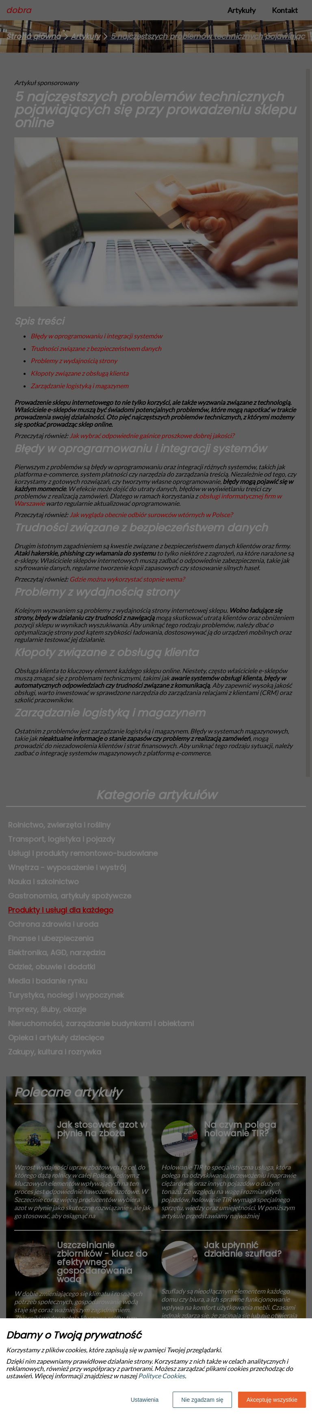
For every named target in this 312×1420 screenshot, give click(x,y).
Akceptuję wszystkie (272, 1399)
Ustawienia (144, 1399)
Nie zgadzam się (202, 1399)
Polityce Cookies (161, 1375)
